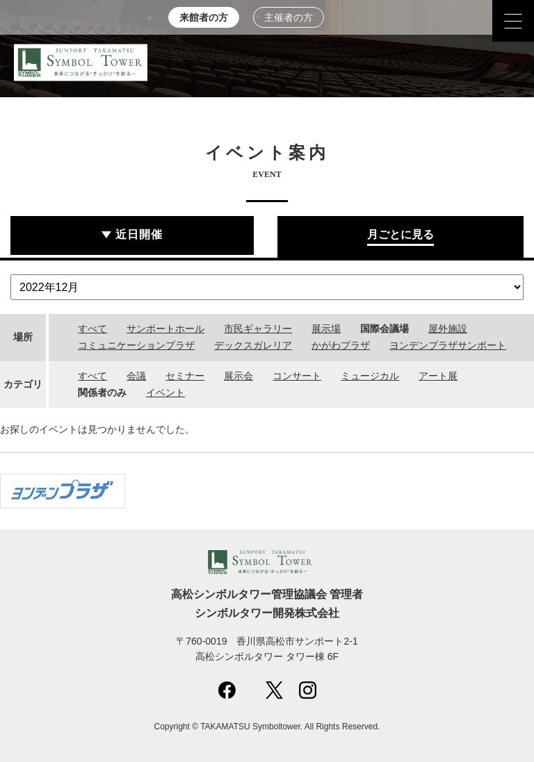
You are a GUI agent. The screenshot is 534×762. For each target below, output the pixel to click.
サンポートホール (165, 328)
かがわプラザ (341, 345)
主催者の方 (288, 18)
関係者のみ (102, 392)
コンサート (297, 375)
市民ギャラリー (258, 328)
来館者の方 (203, 18)
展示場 (326, 328)
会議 (136, 375)
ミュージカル (370, 375)
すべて (92, 328)
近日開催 (139, 234)
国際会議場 (384, 328)
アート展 (438, 375)
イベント (165, 392)
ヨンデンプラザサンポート (447, 345)
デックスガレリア (253, 345)
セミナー (184, 375)
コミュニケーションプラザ (136, 345)
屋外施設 (447, 328)
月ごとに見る (400, 234)
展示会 (238, 375)
